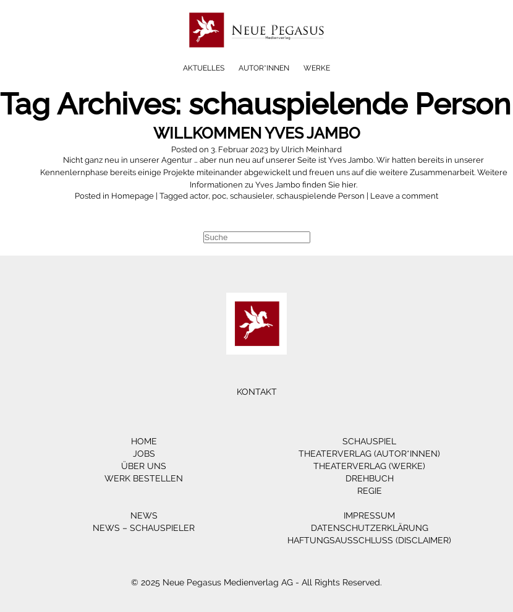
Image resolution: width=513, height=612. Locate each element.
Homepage (132, 195)
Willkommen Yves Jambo (256, 133)
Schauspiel (369, 441)
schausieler (251, 195)
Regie (369, 491)
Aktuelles (203, 68)
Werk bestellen (143, 478)
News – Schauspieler (144, 528)
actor (199, 195)
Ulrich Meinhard (311, 149)
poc (219, 195)
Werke (316, 68)
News (144, 515)
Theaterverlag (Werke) (369, 466)
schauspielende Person (320, 195)
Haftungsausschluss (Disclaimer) (369, 540)
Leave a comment (404, 195)
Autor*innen (264, 68)
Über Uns (143, 466)
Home (144, 441)
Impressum (369, 515)
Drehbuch (370, 478)
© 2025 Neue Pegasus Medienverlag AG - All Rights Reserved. (256, 582)
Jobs (144, 454)
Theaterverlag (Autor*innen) (369, 454)
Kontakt (257, 392)
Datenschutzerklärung (369, 528)
